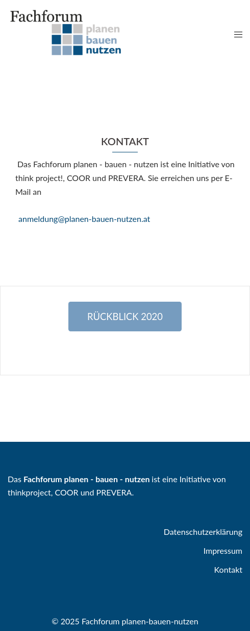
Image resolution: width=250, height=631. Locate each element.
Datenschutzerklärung (203, 531)
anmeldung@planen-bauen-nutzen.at (84, 218)
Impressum (223, 550)
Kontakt (228, 569)
